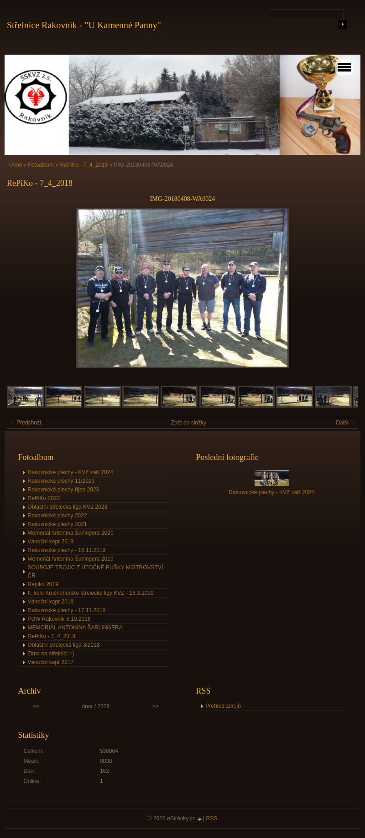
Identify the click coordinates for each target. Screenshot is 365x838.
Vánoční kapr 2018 (51, 601)
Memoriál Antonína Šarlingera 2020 (71, 533)
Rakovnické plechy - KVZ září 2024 (70, 472)
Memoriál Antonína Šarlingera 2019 (71, 559)
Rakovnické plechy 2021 (57, 524)
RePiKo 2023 (44, 498)
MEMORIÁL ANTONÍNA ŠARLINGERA (75, 627)
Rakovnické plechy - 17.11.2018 (67, 610)
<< (36, 706)
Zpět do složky (188, 422)
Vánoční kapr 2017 (51, 662)
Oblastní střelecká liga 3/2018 (64, 645)
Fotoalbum (41, 165)
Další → (345, 422)
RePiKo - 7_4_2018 (84, 165)
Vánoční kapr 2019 (51, 541)
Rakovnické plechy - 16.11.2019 (67, 550)
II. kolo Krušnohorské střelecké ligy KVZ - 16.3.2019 (91, 593)
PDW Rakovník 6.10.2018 (59, 619)
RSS (212, 818)
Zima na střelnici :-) (51, 653)
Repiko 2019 (43, 584)
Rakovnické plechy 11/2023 (61, 481)
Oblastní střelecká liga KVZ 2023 (68, 507)
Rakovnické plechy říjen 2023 (63, 489)
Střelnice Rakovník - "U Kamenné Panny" (84, 25)
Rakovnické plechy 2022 (57, 515)
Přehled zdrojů (223, 706)
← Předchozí (25, 422)
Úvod (15, 165)
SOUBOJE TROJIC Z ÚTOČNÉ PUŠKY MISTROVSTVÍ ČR (95, 571)
